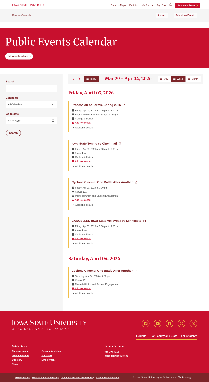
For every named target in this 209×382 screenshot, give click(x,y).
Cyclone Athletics (51, 351)
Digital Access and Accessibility (77, 377)
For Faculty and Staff (164, 336)
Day (164, 79)
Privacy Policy (22, 377)
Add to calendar (81, 122)
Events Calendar (22, 22)
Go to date (12, 113)
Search (10, 81)
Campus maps (20, 351)
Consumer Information (107, 377)
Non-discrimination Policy (45, 377)
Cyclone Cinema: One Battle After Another (104, 182)
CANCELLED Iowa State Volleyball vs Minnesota (109, 220)
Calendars (12, 97)
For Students (189, 336)
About (169, 22)
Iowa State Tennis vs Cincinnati (96, 143)
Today (91, 79)
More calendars (18, 56)
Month (193, 79)
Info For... (146, 9)
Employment (48, 360)
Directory (17, 360)
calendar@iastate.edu (116, 356)
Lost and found (20, 355)
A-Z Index (47, 355)
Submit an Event (188, 22)
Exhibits (133, 9)
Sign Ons (161, 9)
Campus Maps (118, 9)
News (15, 364)
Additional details (84, 127)
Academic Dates (186, 9)
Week (178, 79)
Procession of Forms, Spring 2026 (98, 105)
